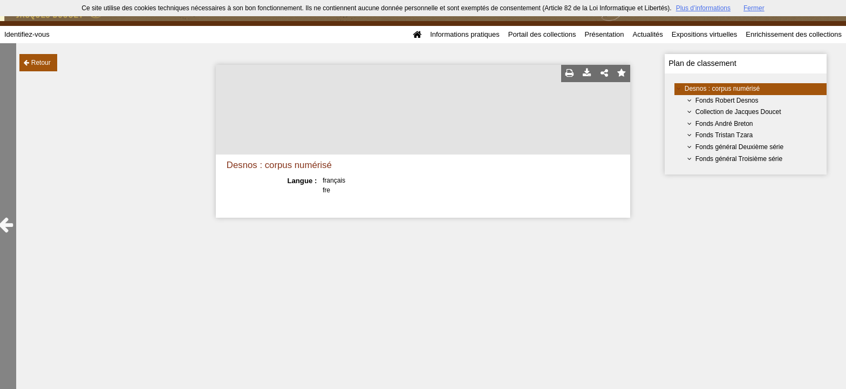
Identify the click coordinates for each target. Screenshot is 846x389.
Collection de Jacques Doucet (738, 112)
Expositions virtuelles (704, 34)
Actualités (647, 34)
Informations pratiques (465, 34)
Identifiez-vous (27, 34)
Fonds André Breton (724, 124)
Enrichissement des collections (794, 34)
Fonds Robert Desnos (727, 100)
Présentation (604, 34)
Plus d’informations (703, 8)
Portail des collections (542, 34)
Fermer (754, 8)
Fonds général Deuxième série (739, 147)
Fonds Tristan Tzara (724, 135)
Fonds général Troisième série (738, 159)
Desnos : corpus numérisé (722, 88)
